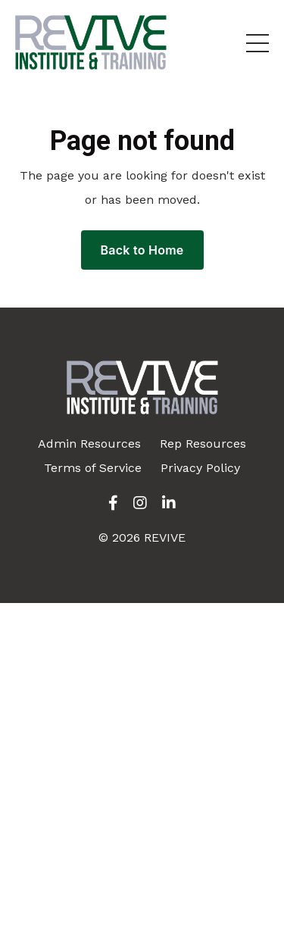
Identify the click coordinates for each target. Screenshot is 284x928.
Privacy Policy (200, 468)
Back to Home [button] (142, 250)
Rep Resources (203, 443)
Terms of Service (93, 468)
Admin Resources (89, 443)
